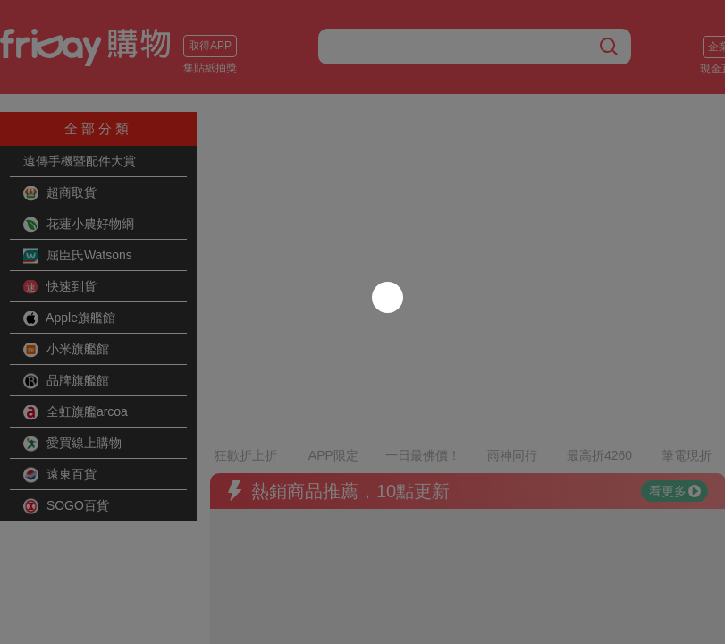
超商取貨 (60, 193)
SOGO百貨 (66, 506)
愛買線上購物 (72, 444)
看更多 (675, 443)
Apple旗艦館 (69, 318)
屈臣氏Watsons (77, 256)
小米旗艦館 (66, 350)
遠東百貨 (60, 475)
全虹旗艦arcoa (75, 412)
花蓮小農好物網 (78, 224)
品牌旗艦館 (66, 381)
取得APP (210, 45)
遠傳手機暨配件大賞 (79, 161)
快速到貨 (60, 287)
